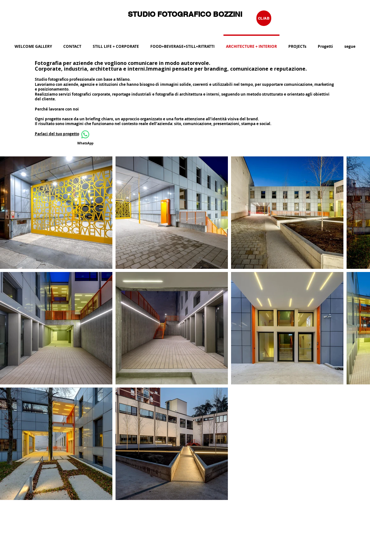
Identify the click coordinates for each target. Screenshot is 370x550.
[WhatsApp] (85, 137)
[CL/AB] (263, 18)
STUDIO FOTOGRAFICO (170, 14)
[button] (182, 44)
